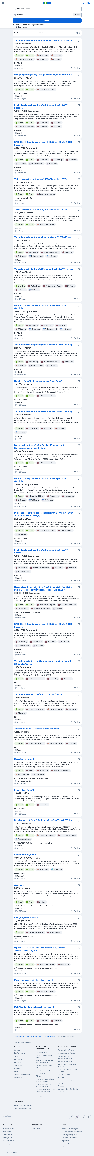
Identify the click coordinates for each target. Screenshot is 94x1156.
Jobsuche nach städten (22, 1108)
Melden (75, 68)
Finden (47, 20)
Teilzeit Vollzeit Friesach (44, 1097)
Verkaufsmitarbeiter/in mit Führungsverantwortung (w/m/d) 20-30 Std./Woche (42, 662)
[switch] (78, 33)
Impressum (65, 1141)
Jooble (15, 1152)
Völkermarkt (18, 1065)
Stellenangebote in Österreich (72, 1132)
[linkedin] (89, 1117)
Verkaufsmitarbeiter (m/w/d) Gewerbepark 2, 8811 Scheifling (43, 344)
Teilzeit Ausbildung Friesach (45, 1071)
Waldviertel (18, 1077)
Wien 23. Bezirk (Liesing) (22, 1074)
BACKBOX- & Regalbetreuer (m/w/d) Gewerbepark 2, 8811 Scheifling (41, 306)
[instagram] (77, 1117)
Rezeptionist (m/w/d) (24, 759)
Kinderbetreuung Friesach (66, 1053)
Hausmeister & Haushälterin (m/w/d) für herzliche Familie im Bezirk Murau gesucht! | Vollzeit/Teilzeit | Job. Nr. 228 (43, 588)
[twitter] (83, 1117)
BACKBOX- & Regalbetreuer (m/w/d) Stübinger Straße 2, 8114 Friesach (43, 143)
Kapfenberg (18, 1059)
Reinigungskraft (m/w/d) (26, 917)
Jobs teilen (36, 1129)
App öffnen (88, 3)
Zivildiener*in (20, 885)
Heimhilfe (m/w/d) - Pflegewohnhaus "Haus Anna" (38, 381)
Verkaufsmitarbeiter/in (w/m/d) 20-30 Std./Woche (38, 694)
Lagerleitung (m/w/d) (24, 790)
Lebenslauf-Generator (69, 1147)
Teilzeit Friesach (41, 1052)
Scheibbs (17, 1050)
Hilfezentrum (7, 1132)
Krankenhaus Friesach (65, 1061)
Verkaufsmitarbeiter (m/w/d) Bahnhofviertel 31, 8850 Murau (42, 237)
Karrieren (6, 1147)
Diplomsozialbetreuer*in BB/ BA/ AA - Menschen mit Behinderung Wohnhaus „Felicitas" (39, 446)
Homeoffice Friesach (65, 1081)
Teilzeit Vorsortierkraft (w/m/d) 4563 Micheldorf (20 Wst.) (41, 179)
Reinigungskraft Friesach (66, 1050)
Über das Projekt (8, 1129)
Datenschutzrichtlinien (70, 1138)
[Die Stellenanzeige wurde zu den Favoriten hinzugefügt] (78, 40)
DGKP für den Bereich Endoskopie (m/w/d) (34, 1007)
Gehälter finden (67, 1144)
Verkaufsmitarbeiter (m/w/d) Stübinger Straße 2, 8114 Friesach (44, 40)
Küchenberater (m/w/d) (25, 854)
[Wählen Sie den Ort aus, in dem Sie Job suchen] (47, 14)
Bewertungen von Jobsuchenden (14, 1144)
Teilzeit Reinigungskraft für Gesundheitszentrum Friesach (45, 1092)
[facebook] (71, 1117)
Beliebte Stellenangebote (23, 1105)
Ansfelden (17, 1062)
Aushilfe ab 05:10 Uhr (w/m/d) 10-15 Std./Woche (36, 728)
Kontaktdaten (7, 1135)
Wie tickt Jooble (8, 1141)
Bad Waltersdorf (19, 1053)
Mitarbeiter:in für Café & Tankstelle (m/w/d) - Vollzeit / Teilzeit (43, 820)
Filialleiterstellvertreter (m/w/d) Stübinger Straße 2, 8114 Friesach (41, 106)
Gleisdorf (17, 1068)
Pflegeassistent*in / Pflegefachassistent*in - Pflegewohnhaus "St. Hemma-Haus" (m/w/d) (44, 514)
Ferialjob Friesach (64, 1075)
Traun (16, 1056)
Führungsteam (7, 1138)
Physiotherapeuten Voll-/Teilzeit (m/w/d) (33, 980)
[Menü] (3, 3)
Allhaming (17, 1071)
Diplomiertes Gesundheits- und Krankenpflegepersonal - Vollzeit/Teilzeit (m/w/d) (41, 949)
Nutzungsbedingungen (69, 1135)
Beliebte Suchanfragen (24, 1042)
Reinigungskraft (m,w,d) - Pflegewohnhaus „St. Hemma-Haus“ (43, 75)
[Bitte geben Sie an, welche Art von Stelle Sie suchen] (47, 8)
